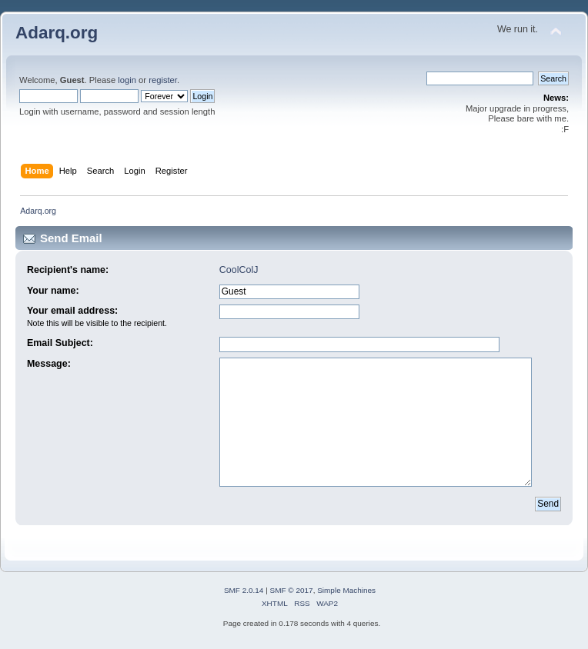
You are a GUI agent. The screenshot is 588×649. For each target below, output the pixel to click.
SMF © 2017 (291, 590)
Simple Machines (346, 590)
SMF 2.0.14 (244, 590)
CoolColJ (239, 270)
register (163, 80)
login (127, 80)
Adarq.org (56, 32)
